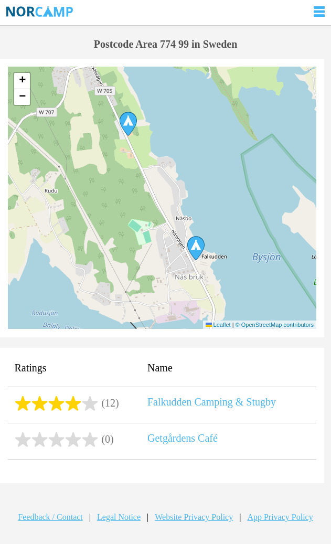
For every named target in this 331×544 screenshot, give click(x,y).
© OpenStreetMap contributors (275, 325)
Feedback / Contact (50, 517)
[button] (196, 248)
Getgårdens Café (182, 438)
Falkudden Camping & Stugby (211, 402)
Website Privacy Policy (194, 517)
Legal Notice (119, 517)
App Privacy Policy (280, 517)
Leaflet (218, 325)
